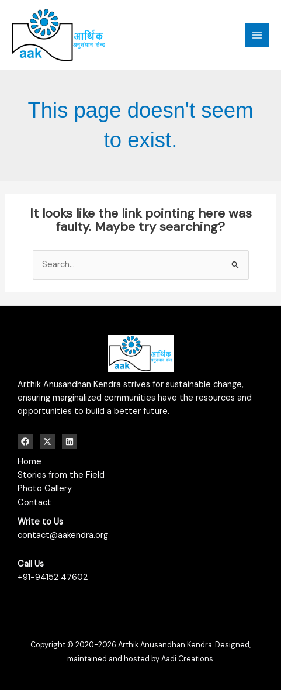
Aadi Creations (187, 659)
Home (29, 461)
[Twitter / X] (47, 441)
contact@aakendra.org (63, 535)
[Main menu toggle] (257, 35)
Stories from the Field (61, 475)
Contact (34, 502)
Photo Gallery (45, 488)
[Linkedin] (69, 441)
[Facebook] (25, 441)
